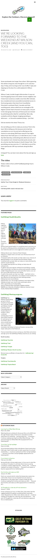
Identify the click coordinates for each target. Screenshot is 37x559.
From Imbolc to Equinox (8, 458)
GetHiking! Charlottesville (8, 361)
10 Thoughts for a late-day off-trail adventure (13, 487)
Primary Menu (35, 2)
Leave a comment (27, 50)
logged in (12, 200)
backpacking (6, 172)
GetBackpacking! (17, 172)
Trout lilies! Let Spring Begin (9, 444)
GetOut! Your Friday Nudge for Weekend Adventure (18, 181)
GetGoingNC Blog (8, 425)
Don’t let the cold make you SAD (10, 472)
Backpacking (5, 30)
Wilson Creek (6, 174)
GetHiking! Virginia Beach (8, 364)
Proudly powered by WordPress (8, 556)
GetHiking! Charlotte (7, 340)
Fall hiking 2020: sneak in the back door (18, 187)
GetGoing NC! (18, 11)
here (2, 155)
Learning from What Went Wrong (10, 429)
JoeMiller (17, 50)
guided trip (27, 172)
